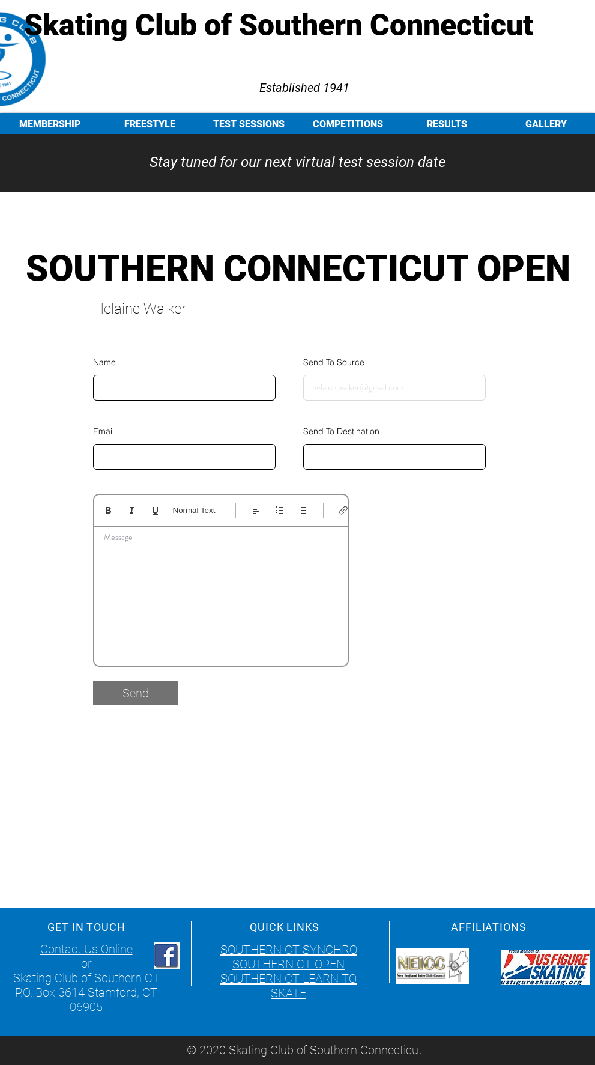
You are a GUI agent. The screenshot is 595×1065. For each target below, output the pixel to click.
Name (104, 362)
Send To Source (333, 362)
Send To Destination (341, 431)
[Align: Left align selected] (256, 510)
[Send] (135, 693)
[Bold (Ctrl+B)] (108, 510)
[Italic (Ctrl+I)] (131, 510)
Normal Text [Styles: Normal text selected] (194, 510)
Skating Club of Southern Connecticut (278, 25)
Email (103, 431)
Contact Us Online (86, 949)
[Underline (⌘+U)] (155, 510)
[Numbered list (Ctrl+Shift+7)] (279, 510)
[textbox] (221, 592)
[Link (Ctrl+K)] (343, 510)
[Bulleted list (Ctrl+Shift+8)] (303, 510)
